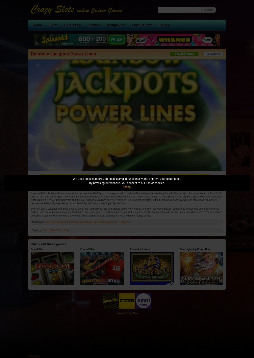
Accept (127, 187)
